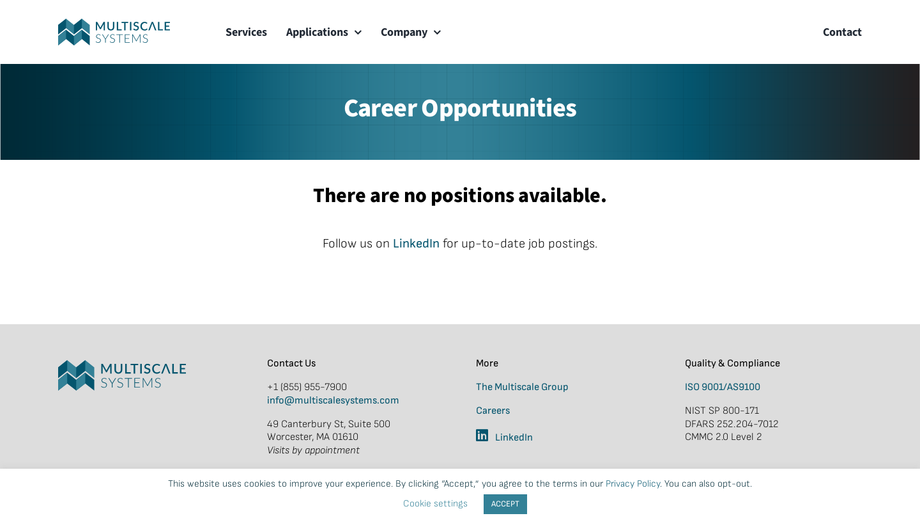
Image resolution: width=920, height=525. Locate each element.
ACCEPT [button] (505, 504)
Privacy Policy (633, 484)
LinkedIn (416, 243)
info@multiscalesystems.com (333, 401)
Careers (493, 411)
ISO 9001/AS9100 (722, 387)
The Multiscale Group (522, 387)
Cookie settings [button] (435, 504)
